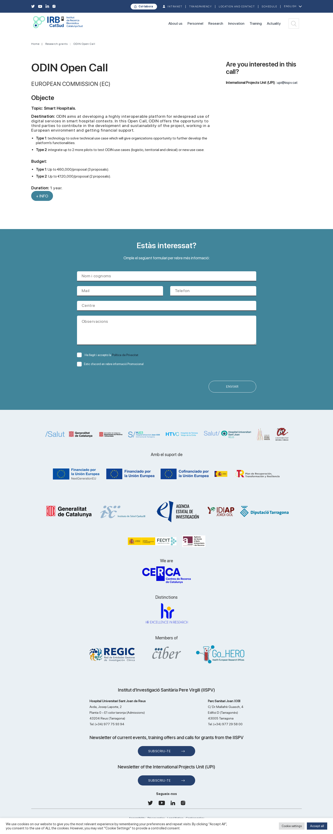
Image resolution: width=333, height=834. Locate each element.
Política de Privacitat (125, 355)
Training (256, 23)
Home (35, 43)
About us (175, 23)
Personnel (195, 23)
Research (215, 23)
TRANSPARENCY (200, 6)
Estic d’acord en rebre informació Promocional (110, 364)
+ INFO (42, 195)
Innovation (236, 23)
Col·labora (146, 6)
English (290, 6)
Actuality (274, 23)
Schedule (269, 6)
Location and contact (237, 6)
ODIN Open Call (84, 43)
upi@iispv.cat (287, 82)
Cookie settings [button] (292, 826)
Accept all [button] (317, 826)
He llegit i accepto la (107, 355)
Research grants (56, 43)
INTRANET (174, 6)
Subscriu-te (159, 751)
